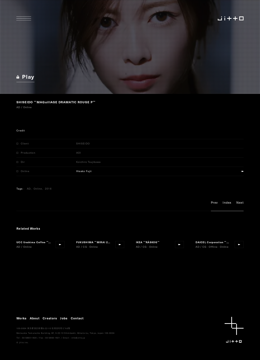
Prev (214, 203)
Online (38, 188)
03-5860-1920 (29, 337)
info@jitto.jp (78, 337)
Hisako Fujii (84, 171)
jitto (234, 330)
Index (227, 203)
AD (29, 188)
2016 (48, 188)
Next (240, 203)
